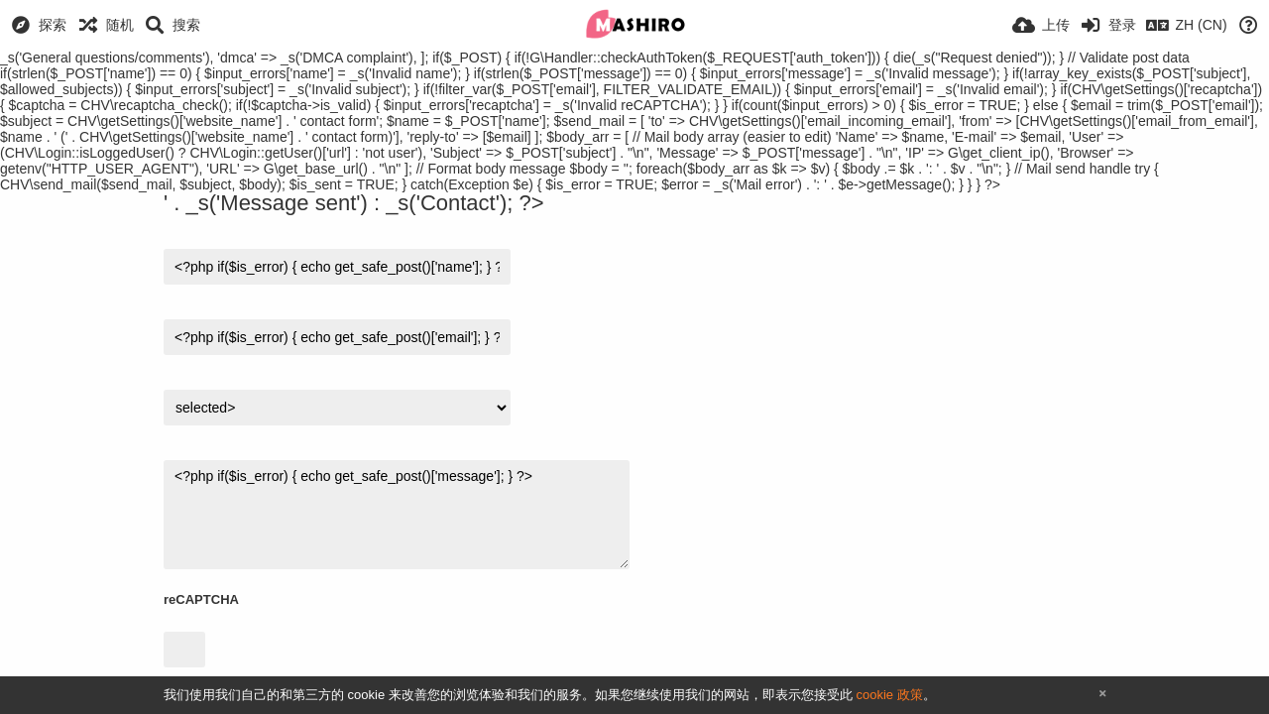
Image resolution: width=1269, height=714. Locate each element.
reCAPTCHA (201, 599)
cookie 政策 (889, 694)
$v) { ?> (337, 407)
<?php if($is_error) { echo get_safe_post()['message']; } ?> (397, 514)
